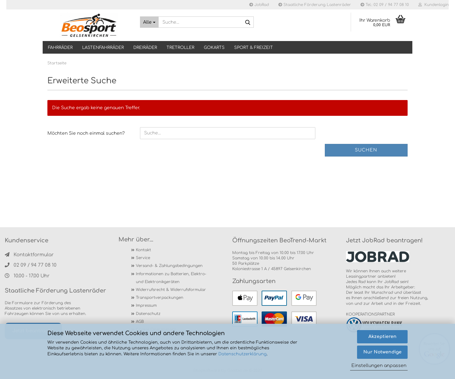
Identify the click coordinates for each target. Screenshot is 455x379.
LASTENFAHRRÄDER (103, 47)
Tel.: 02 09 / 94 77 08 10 (385, 5)
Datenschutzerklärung (242, 354)
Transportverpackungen (159, 297)
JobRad (259, 5)
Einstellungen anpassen (378, 365)
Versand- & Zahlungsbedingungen (169, 266)
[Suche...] (149, 22)
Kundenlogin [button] (433, 5)
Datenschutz (148, 313)
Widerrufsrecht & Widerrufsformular (171, 289)
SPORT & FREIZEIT (253, 47)
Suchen (366, 150)
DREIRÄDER (145, 47)
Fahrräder (60, 47)
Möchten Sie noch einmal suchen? (86, 133)
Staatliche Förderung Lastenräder (314, 5)
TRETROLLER (180, 47)
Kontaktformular (29, 255)
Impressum (146, 305)
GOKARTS (214, 47)
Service (143, 258)
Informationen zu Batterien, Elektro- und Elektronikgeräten (171, 278)
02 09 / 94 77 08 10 (31, 265)
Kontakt (143, 250)
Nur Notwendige (382, 352)
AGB (140, 321)
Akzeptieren (382, 336)
